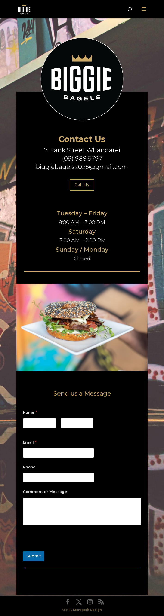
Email (30, 442)
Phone (29, 467)
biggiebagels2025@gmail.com (82, 167)
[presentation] (58, 548)
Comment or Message (45, 492)
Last (64, 431)
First (26, 431)
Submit (33, 556)
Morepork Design (87, 609)
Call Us (82, 185)
